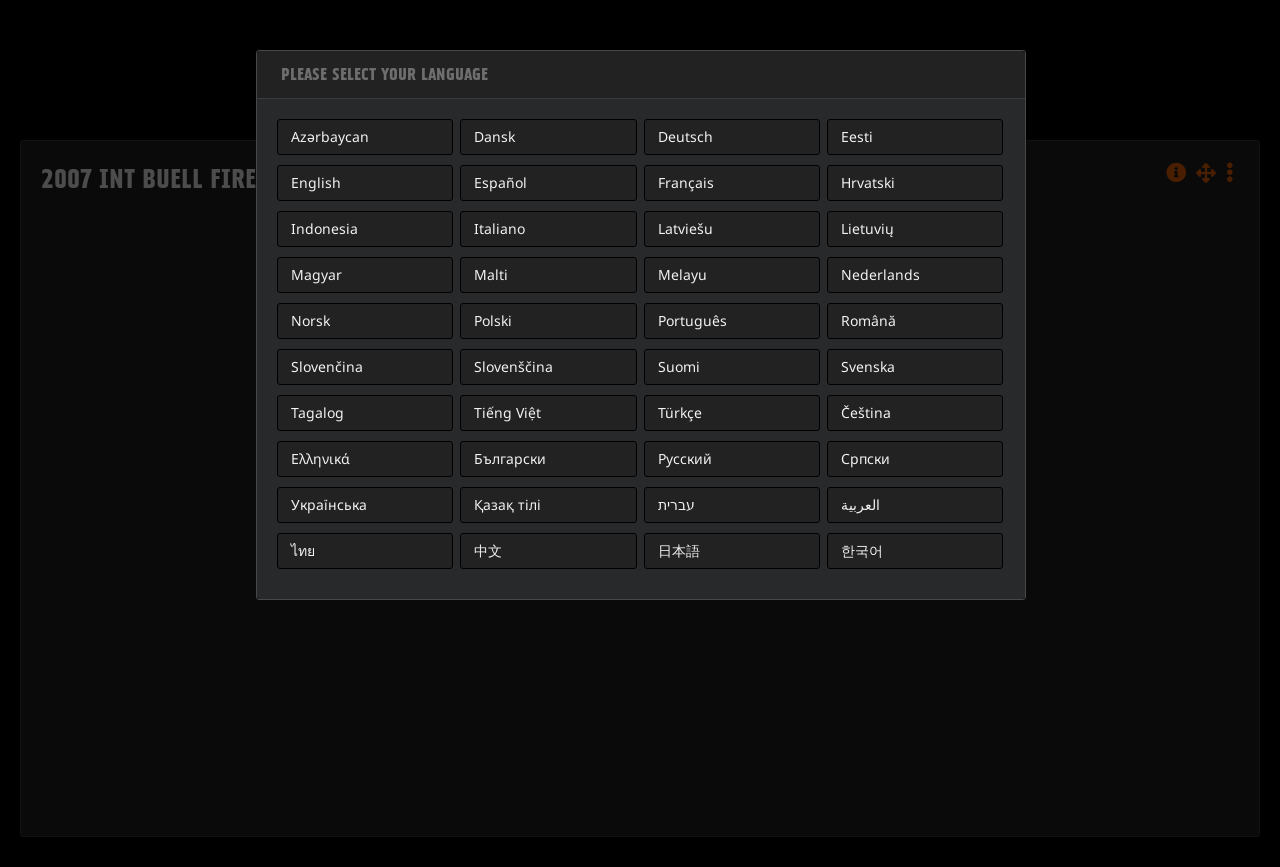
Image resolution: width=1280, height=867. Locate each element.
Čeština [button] (866, 412)
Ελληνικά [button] (320, 458)
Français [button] (686, 182)
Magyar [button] (316, 274)
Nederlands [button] (880, 274)
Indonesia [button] (324, 228)
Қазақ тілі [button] (507, 504)
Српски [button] (865, 458)
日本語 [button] (679, 550)
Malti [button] (491, 274)
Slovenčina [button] (327, 366)
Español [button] (500, 182)
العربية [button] (860, 504)
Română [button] (868, 320)
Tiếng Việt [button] (507, 412)
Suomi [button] (679, 366)
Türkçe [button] (680, 412)
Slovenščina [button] (513, 366)
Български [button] (510, 458)
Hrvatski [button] (868, 182)
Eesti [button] (857, 136)
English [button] (316, 182)
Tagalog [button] (317, 412)
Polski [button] (493, 320)
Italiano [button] (499, 228)
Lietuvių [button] (867, 228)
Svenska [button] (868, 366)
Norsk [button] (310, 320)
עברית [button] (676, 504)
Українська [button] (329, 504)
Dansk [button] (494, 136)
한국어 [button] (862, 550)
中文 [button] (488, 550)
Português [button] (692, 320)
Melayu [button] (682, 274)
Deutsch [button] (685, 136)
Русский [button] (685, 458)
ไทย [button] (303, 550)
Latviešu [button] (685, 228)
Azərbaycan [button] (330, 136)
